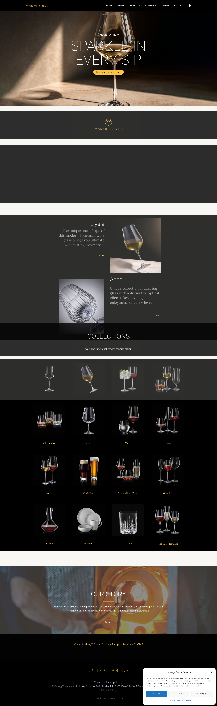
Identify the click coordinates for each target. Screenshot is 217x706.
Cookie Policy (171, 700)
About (126, 5)
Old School (49, 443)
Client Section (82, 644)
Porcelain (89, 543)
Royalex (127, 644)
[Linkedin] (190, 5)
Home (115, 5)
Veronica (167, 493)
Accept (156, 693)
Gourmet (168, 443)
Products (138, 5)
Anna (89, 443)
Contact (179, 5)
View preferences (202, 693)
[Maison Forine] (36, 5)
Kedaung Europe (111, 644)
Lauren (49, 493)
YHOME (138, 644)
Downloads (154, 5)
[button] (211, 672)
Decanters (49, 543)
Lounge (128, 543)
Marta (128, 443)
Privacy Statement (184, 700)
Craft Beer (88, 493)
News (168, 5)
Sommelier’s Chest (128, 493)
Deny (179, 693)
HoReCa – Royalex (168, 543)
